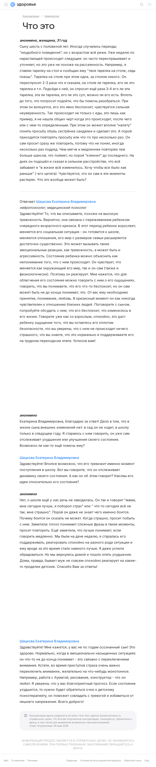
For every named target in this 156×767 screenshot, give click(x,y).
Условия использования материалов (100, 760)
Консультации (31, 16)
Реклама (32, 760)
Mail (6, 760)
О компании (18, 760)
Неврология (52, 16)
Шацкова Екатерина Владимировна (66, 202)
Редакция (71, 760)
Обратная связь (133, 760)
